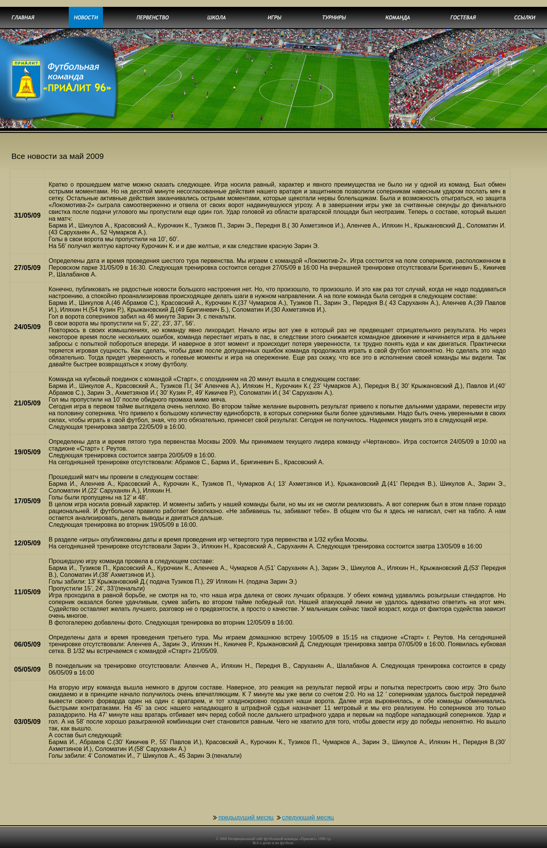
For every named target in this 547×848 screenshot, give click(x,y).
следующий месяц (308, 804)
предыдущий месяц (246, 804)
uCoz (303, 844)
